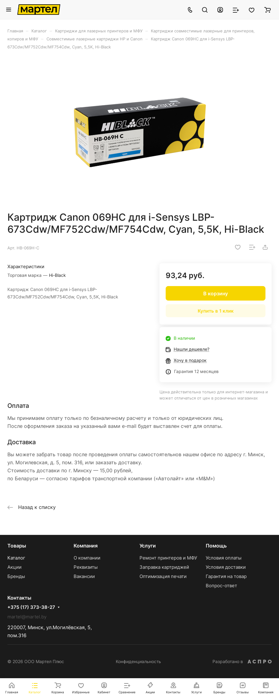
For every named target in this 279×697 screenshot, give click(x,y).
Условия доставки (226, 567)
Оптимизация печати (163, 576)
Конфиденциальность (138, 661)
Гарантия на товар (226, 576)
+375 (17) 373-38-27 (31, 607)
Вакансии (84, 576)
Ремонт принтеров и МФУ (168, 558)
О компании (87, 558)
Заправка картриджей (164, 567)
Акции (14, 567)
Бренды (16, 576)
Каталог (16, 558)
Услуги (148, 546)
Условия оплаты (223, 558)
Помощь (216, 546)
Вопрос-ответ (221, 585)
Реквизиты (86, 567)
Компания (86, 546)
